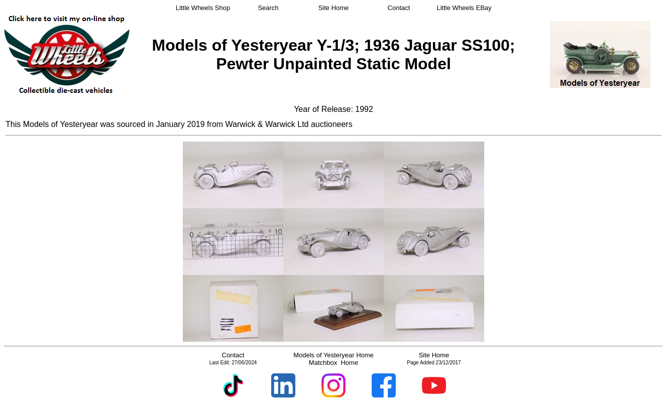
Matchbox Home (333, 362)
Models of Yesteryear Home (333, 355)
